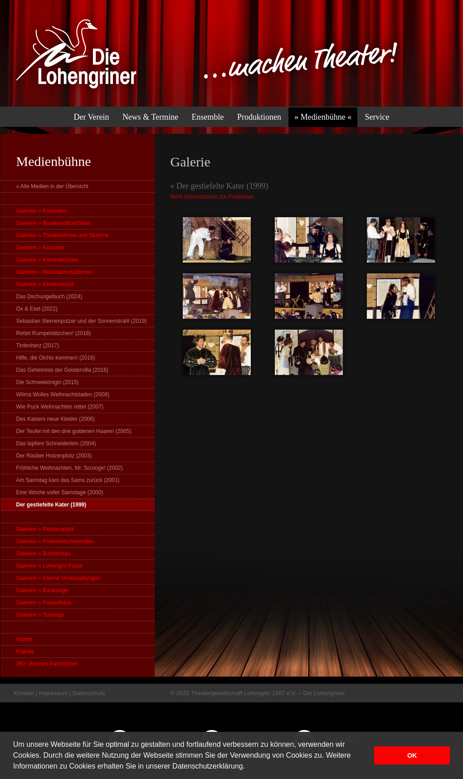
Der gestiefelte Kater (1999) (51, 504)
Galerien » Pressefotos (44, 602)
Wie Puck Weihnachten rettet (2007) (60, 407)
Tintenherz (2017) (37, 345)
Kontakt (24, 693)
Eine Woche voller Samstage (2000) (59, 492)
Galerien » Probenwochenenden (55, 541)
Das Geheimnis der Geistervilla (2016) (62, 370)
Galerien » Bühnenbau (43, 553)
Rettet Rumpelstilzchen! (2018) (53, 333)
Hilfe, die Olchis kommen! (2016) (55, 358)
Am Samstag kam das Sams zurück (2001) (68, 480)
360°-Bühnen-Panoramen (47, 664)
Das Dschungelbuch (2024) (49, 296)
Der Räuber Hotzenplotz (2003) (54, 456)
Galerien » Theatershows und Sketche (62, 235)
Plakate (25, 651)
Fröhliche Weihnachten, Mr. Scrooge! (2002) (69, 468)
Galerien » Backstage (42, 590)
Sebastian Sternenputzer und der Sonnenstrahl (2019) (81, 321)
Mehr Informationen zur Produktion (212, 197)
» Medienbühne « (322, 117)
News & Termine (150, 117)
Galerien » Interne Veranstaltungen (58, 578)
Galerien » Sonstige (40, 615)
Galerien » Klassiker (40, 247)
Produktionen (259, 117)
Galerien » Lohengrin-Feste (49, 566)
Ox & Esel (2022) (37, 309)
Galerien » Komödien (42, 211)
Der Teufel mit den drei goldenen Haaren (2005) (74, 431)
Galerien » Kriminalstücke (47, 260)
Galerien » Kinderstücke (45, 284)
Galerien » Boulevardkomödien (53, 223)
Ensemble (208, 117)
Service (377, 117)
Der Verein (91, 117)
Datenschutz (89, 693)
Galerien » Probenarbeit (45, 529)
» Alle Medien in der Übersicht (52, 186)
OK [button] (412, 755)
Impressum (53, 693)
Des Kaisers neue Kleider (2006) (55, 419)
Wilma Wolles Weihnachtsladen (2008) (63, 394)
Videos (24, 639)
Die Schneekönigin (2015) (47, 382)
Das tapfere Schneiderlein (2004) (56, 443)
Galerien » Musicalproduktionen (54, 272)
